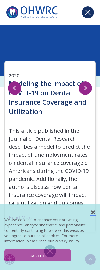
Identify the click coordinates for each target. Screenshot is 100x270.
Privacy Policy (67, 241)
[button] (93, 212)
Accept (37, 255)
